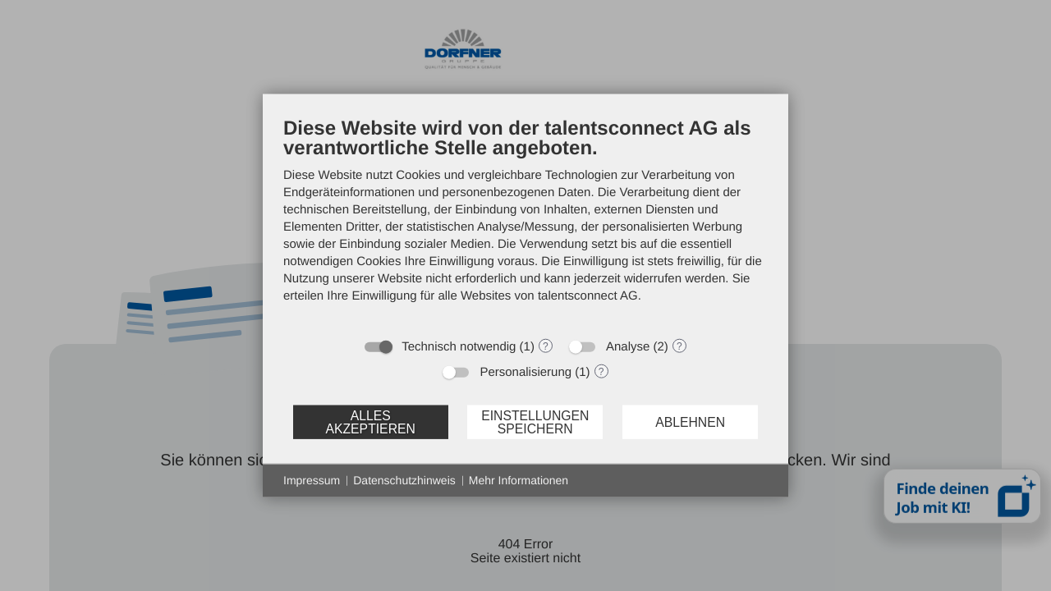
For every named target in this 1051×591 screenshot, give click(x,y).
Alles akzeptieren (370, 421)
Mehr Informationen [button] (518, 480)
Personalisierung (525, 372)
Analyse (627, 347)
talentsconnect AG (588, 296)
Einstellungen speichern (535, 421)
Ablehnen (690, 421)
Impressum (311, 480)
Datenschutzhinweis (404, 480)
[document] (525, 222)
